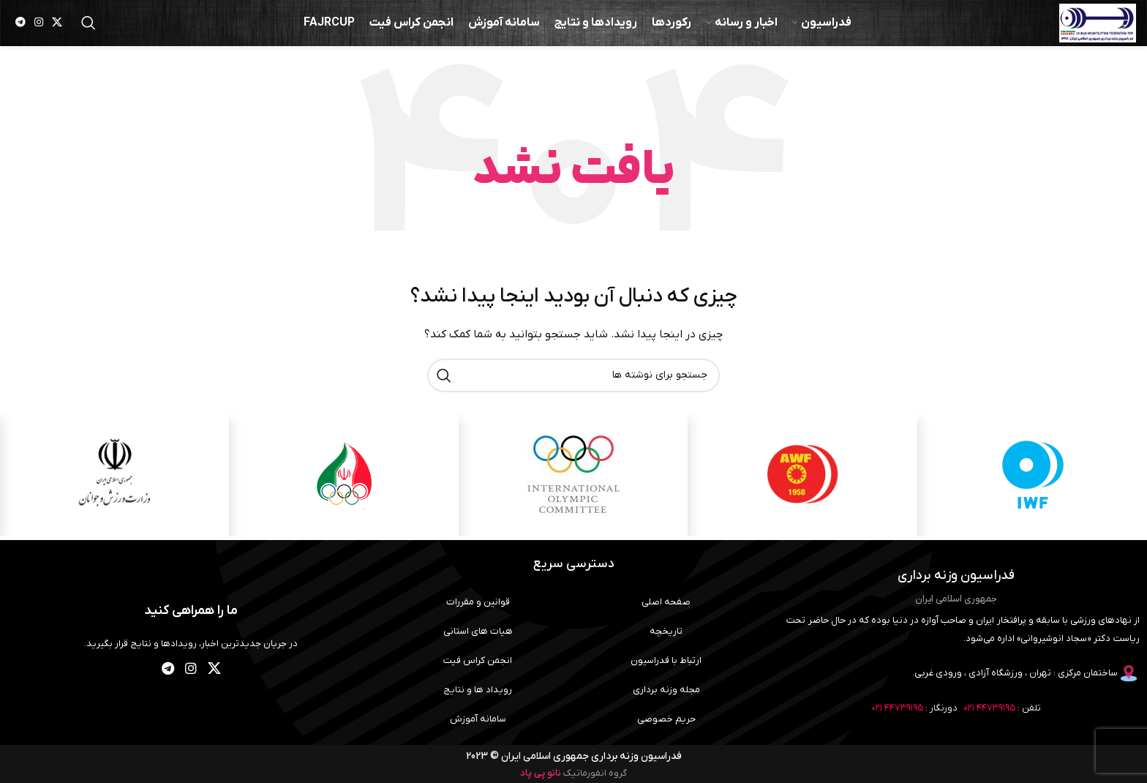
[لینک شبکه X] (57, 29)
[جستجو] (88, 29)
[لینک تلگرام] (20, 29)
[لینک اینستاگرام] (39, 29)
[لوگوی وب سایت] (1085, 29)
